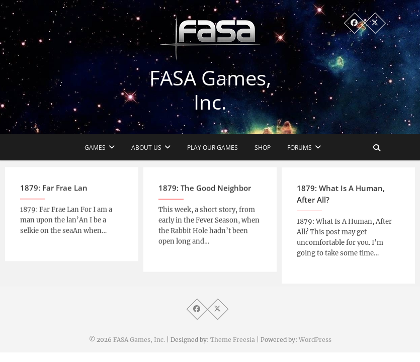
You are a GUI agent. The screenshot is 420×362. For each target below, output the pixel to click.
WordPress (315, 339)
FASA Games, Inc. (210, 90)
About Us (146, 147)
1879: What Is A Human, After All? (341, 199)
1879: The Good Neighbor (204, 193)
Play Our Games (212, 147)
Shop (263, 147)
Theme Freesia (232, 339)
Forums (299, 147)
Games (95, 147)
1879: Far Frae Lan (54, 192)
